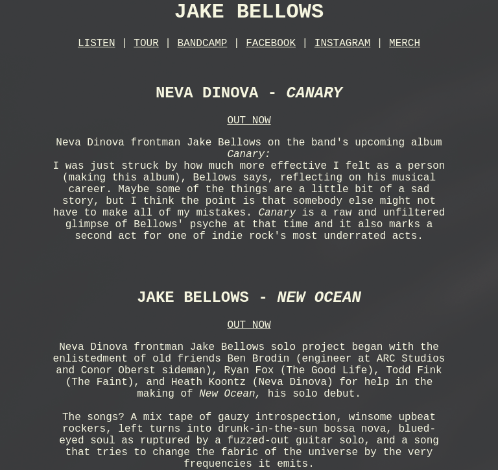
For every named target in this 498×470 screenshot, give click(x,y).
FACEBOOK (271, 43)
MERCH (404, 43)
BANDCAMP (203, 43)
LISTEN (96, 43)
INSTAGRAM (342, 43)
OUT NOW (248, 121)
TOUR (146, 43)
